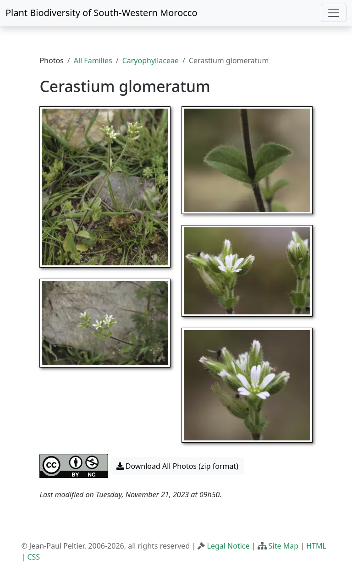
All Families (93, 60)
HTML (316, 546)
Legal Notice (228, 546)
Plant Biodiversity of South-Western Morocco (102, 12)
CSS (33, 557)
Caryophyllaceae (150, 60)
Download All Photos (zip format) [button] (177, 466)
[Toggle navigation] (333, 13)
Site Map (283, 546)
